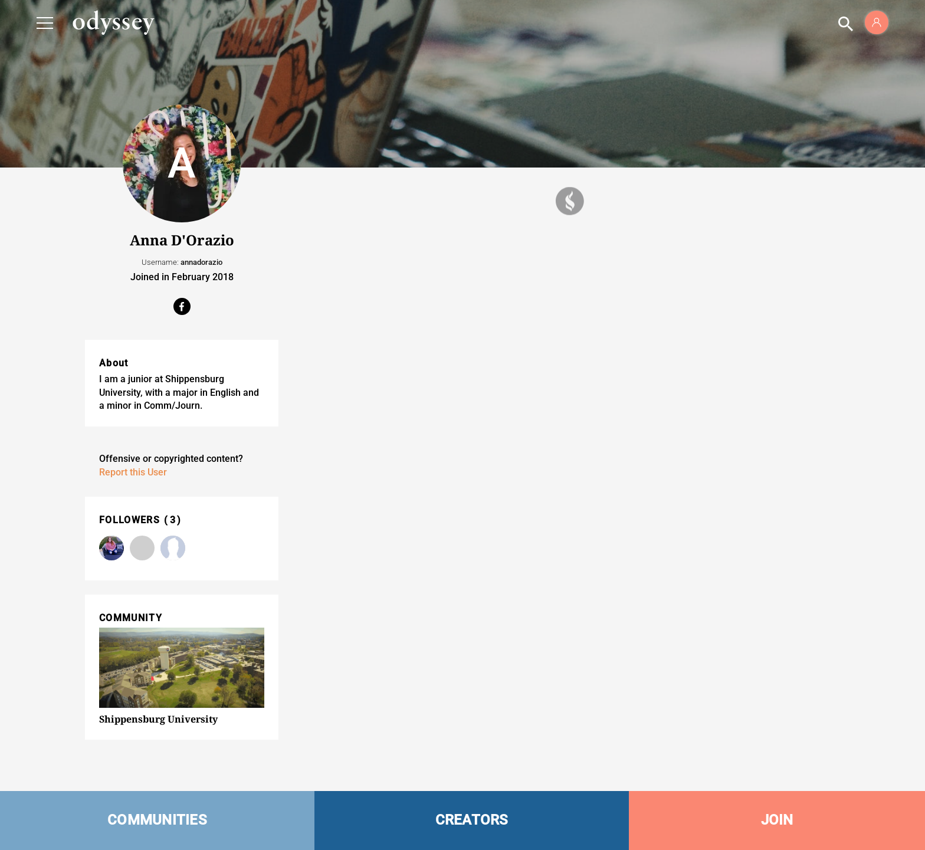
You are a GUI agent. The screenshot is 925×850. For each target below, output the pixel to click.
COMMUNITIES (157, 820)
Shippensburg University (158, 719)
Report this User (133, 472)
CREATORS (472, 820)
